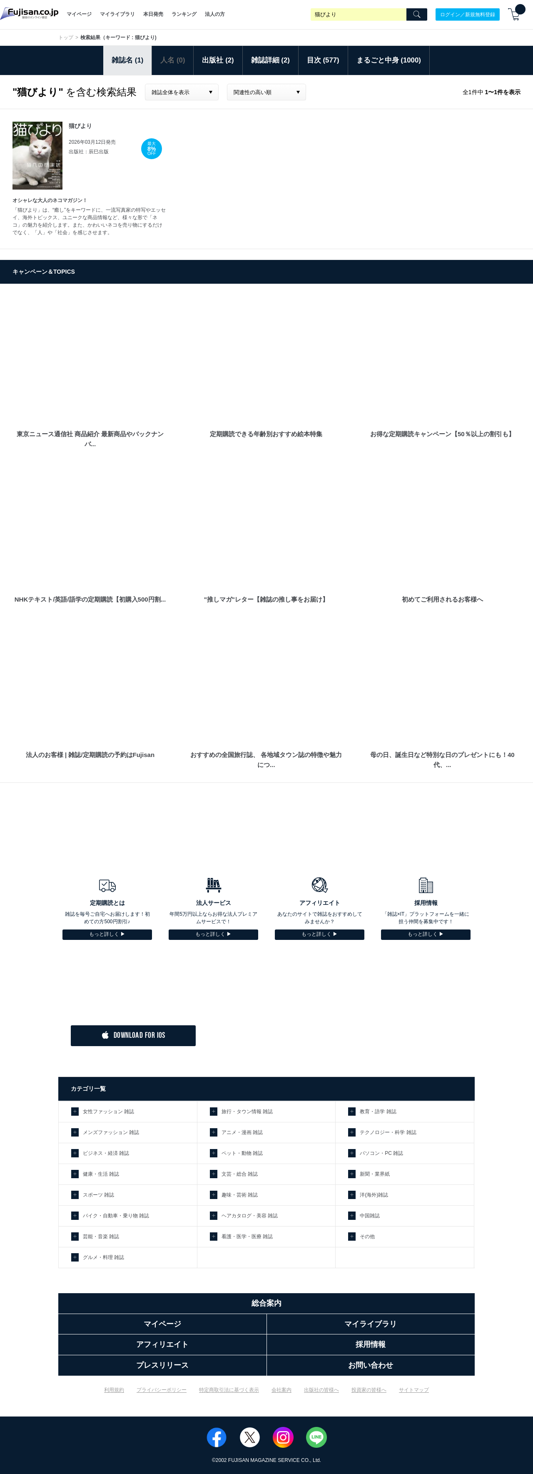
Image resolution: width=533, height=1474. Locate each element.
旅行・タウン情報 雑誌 (247, 1111)
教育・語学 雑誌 (378, 1111)
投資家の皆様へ (368, 1390)
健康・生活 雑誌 (101, 1174)
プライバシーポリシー (162, 1390)
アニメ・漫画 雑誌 (242, 1132)
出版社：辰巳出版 (89, 152)
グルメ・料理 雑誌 (103, 1257)
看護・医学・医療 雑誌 (247, 1236)
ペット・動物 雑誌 (242, 1153)
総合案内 (266, 1303)
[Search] (416, 14)
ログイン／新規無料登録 (467, 14)
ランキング (184, 14)
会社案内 (281, 1390)
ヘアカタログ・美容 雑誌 (250, 1216)
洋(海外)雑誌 (374, 1195)
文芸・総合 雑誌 (240, 1174)
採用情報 (371, 1344)
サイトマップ (414, 1390)
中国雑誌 (370, 1216)
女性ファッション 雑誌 (108, 1111)
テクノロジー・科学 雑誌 (388, 1132)
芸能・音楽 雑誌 (101, 1236)
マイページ (79, 14)
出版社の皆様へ (321, 1390)
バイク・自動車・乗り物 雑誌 (116, 1216)
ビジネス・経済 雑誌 (106, 1153)
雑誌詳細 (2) (270, 60)
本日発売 (153, 14)
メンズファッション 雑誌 (111, 1132)
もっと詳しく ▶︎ (107, 934)
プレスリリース (162, 1365)
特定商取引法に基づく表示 (229, 1390)
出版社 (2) (218, 60)
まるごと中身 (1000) (388, 60)
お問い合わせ (370, 1365)
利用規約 (114, 1390)
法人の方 (215, 14)
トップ (65, 37)
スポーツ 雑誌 (98, 1195)
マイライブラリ (117, 14)
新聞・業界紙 (375, 1174)
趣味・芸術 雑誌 (240, 1195)
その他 (367, 1236)
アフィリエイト (162, 1344)
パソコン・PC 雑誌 (381, 1153)
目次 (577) (323, 60)
